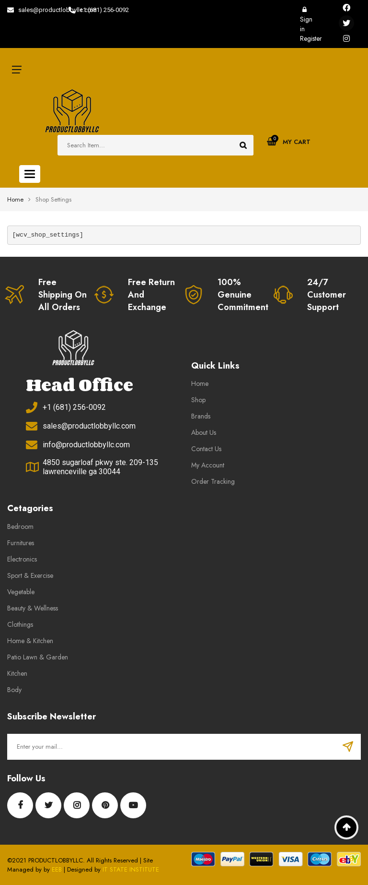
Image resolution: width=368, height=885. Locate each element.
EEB (57, 869)
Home (15, 199)
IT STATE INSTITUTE (131, 869)
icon (17, 69)
